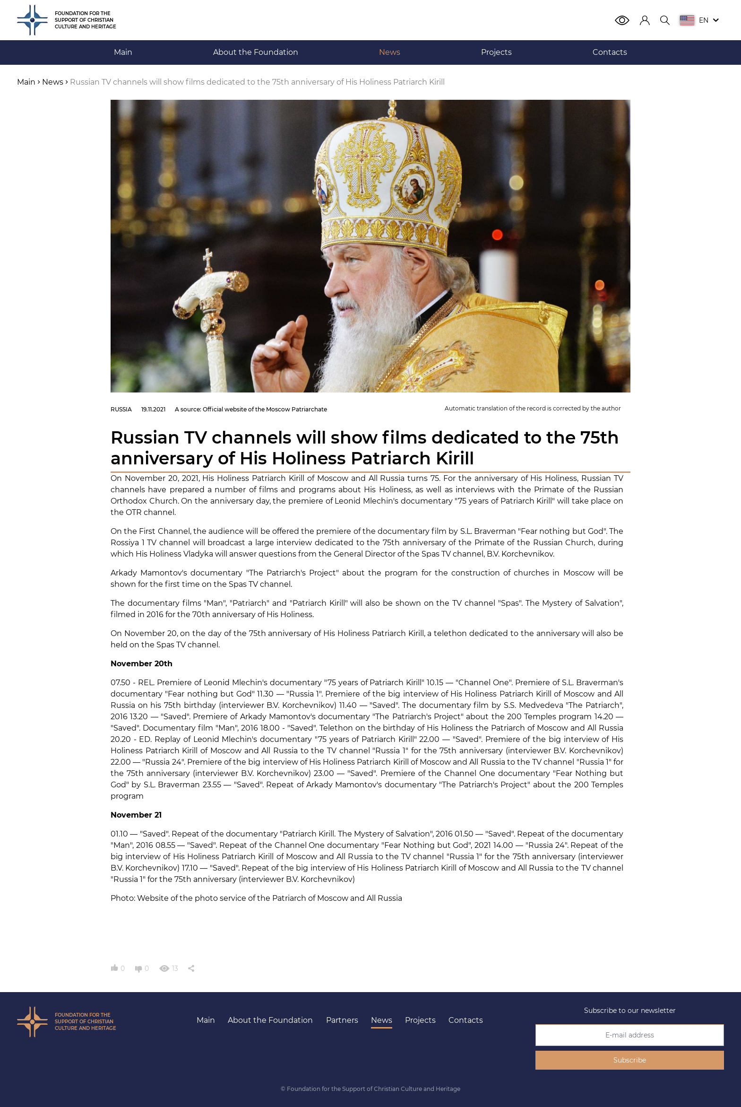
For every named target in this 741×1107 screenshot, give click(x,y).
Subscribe (629, 1060)
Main (206, 1020)
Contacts (465, 1020)
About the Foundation (270, 1020)
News (381, 1020)
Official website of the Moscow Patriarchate (265, 409)
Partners (342, 1020)
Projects (420, 1020)
